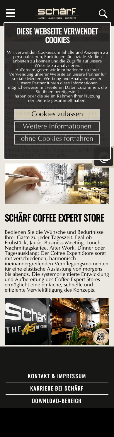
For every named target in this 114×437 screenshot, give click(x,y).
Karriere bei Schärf (57, 388)
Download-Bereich (57, 401)
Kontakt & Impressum (57, 376)
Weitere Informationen (57, 126)
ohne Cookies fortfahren (57, 139)
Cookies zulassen (57, 114)
